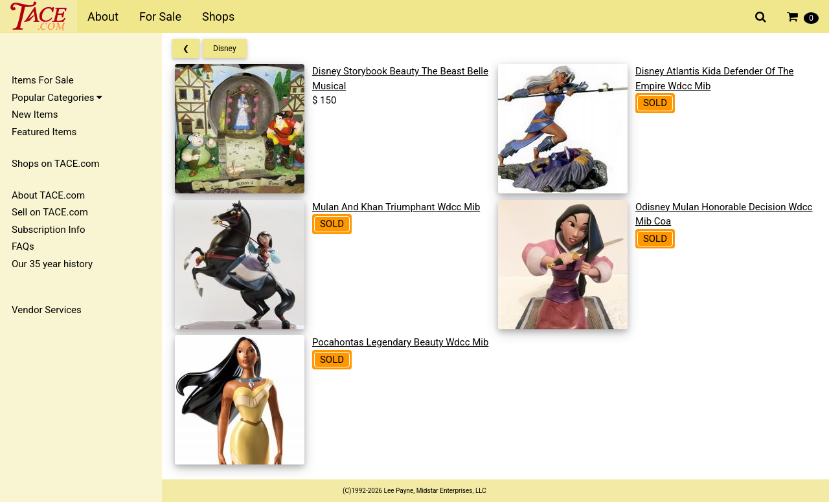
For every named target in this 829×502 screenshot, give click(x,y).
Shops (218, 16)
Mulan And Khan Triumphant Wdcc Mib (396, 207)
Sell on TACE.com (50, 212)
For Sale (160, 16)
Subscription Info (48, 229)
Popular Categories (57, 98)
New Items (35, 114)
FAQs (23, 246)
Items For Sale (43, 80)
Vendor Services (47, 310)
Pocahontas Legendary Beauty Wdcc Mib (400, 342)
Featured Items (44, 132)
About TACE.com (48, 195)
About (103, 16)
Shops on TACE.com (56, 163)
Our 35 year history (52, 264)
